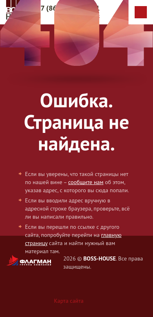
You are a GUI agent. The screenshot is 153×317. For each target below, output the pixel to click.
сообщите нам (85, 182)
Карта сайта (69, 300)
